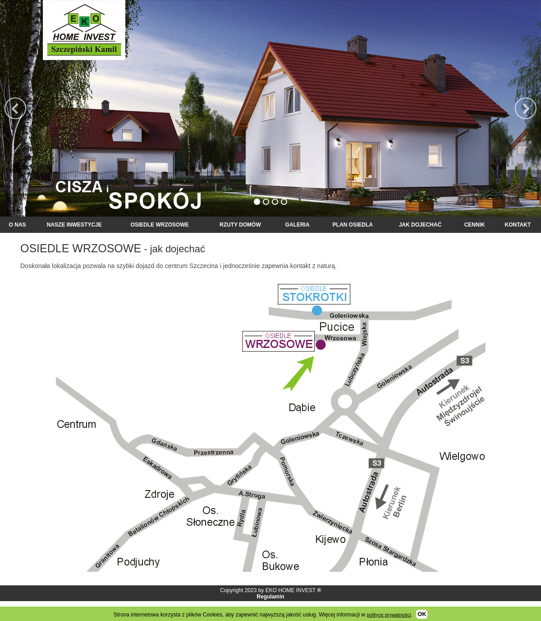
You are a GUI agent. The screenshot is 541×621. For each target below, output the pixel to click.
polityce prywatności (389, 614)
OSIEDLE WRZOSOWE (159, 225)
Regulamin (270, 596)
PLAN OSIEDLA (353, 225)
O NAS (17, 225)
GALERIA (297, 225)
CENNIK (474, 225)
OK (421, 614)
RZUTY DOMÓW (240, 225)
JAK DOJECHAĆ (420, 225)
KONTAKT (517, 225)
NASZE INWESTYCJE (74, 225)
